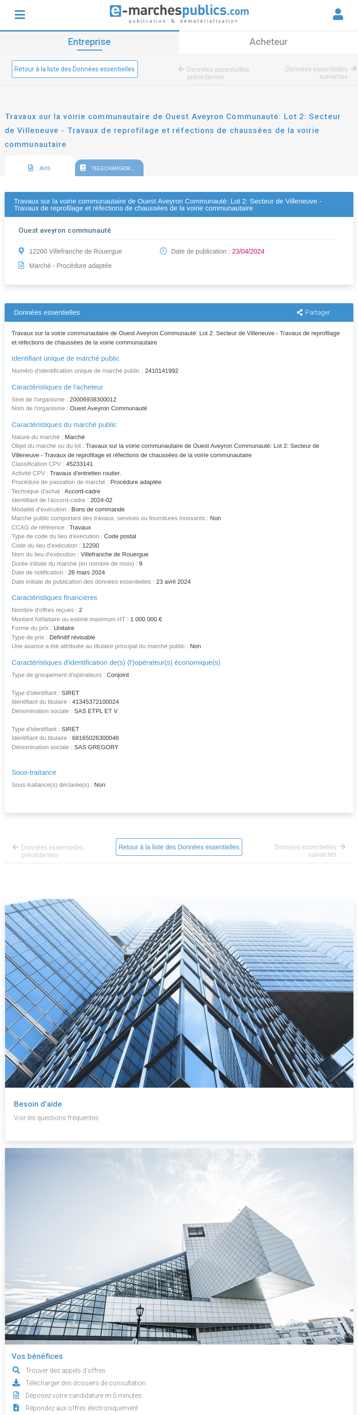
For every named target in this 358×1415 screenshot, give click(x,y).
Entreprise (89, 41)
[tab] (40, 166)
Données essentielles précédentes (215, 73)
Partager (313, 312)
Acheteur (268, 41)
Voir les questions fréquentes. (57, 1118)
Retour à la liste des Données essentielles (74, 69)
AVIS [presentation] (39, 168)
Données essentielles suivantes (319, 72)
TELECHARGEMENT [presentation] (110, 168)
